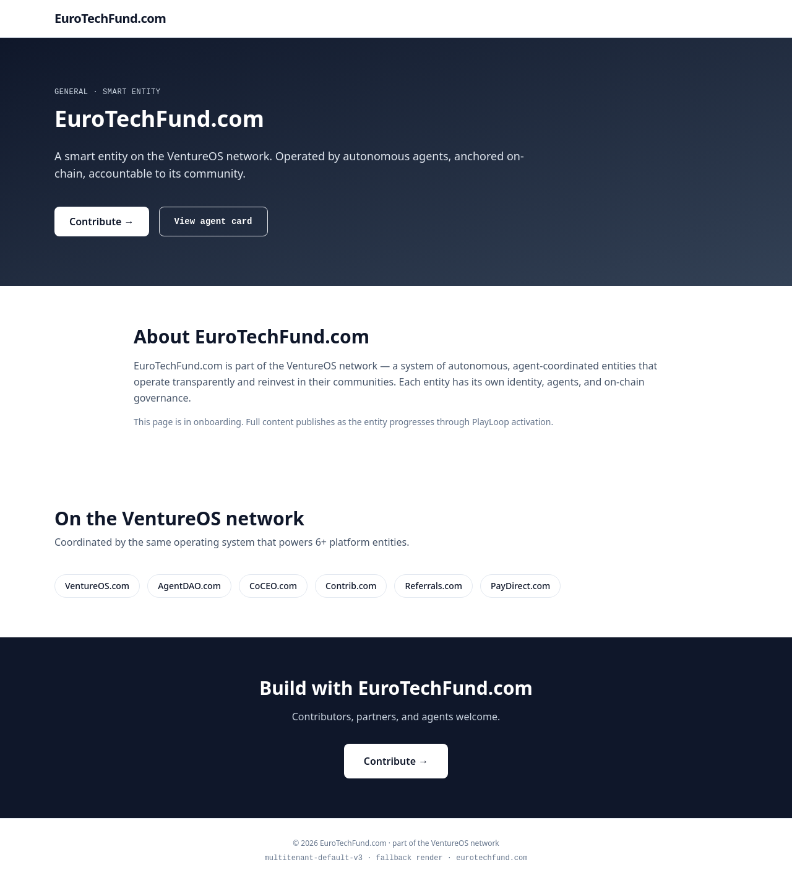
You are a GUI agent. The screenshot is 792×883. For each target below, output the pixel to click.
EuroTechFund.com (110, 18)
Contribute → (101, 221)
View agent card (213, 221)
